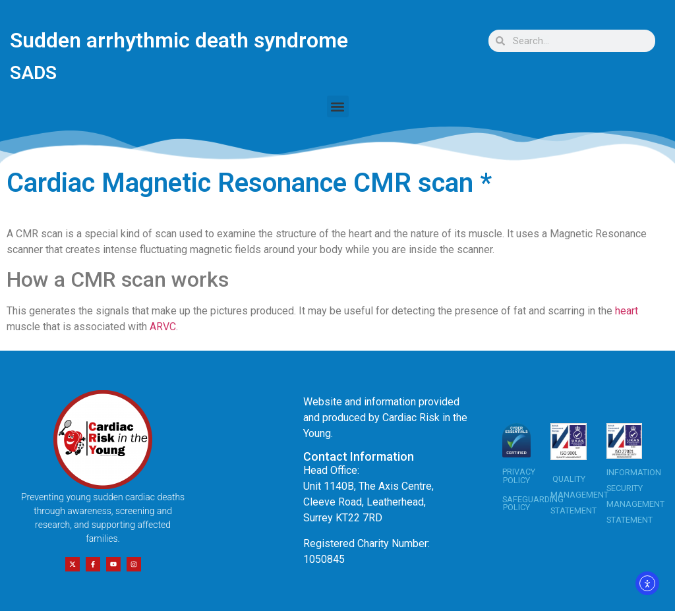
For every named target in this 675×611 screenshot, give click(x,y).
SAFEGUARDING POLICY (533, 503)
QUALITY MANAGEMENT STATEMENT (579, 494)
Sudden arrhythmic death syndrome (179, 40)
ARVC (163, 326)
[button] (338, 106)
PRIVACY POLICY (518, 476)
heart (626, 311)
